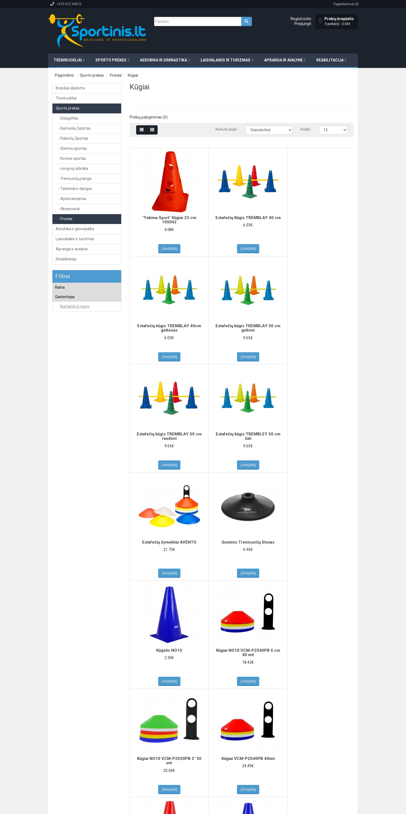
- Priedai (64, 219)
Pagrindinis (64, 75)
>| (168, 701)
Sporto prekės (110, 60)
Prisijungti (302, 23)
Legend (65, 337)
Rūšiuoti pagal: (227, 129)
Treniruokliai (68, 60)
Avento (65, 323)
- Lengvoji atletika (72, 168)
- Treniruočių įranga (73, 178)
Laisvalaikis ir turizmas (225, 60)
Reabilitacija (329, 60)
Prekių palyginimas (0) (149, 117)
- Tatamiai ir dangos (74, 188)
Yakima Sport (69, 359)
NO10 (64, 345)
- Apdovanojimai (71, 199)
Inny (63, 330)
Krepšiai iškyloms (70, 88)
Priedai (116, 75)
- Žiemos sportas (71, 148)
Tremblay (67, 352)
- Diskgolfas (67, 118)
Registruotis (301, 19)
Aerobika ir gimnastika (163, 60)
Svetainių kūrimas (108, 776)
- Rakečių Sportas (72, 138)
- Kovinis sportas (71, 158)
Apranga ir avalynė (283, 60)
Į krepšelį (167, 248)
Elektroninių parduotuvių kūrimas (71, 776)
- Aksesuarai (68, 209)
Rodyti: (306, 129)
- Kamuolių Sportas (73, 128)
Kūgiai (133, 75)
